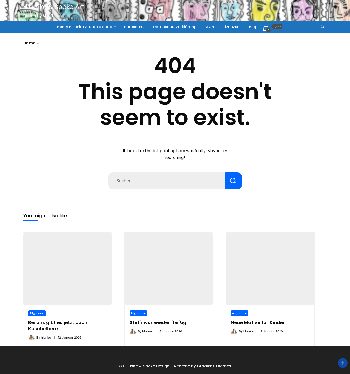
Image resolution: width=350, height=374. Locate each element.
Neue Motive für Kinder (258, 322)
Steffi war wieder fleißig (158, 322)
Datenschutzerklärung (175, 27)
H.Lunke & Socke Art (53, 6)
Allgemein (37, 313)
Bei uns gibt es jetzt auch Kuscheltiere (57, 325)
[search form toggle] (322, 26)
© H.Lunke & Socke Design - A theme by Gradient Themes (175, 366)
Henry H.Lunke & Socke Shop (84, 27)
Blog (253, 27)
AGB (210, 27)
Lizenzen (231, 27)
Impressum (133, 27)
